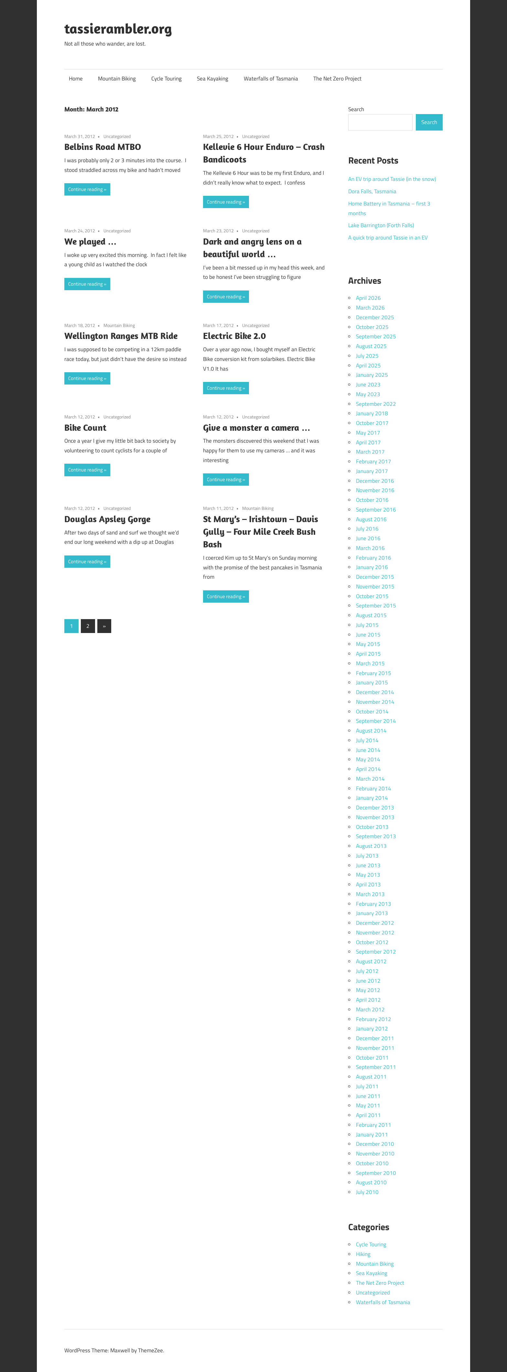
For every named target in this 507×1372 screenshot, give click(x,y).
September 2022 (376, 404)
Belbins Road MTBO (102, 146)
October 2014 (372, 711)
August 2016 (371, 519)
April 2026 (368, 298)
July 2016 (367, 528)
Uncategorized (117, 136)
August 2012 (371, 961)
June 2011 (368, 1096)
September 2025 (376, 336)
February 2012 (373, 1019)
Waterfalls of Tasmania (271, 78)
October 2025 (372, 327)
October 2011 (372, 1057)
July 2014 (367, 740)
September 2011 (376, 1067)
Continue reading (85, 189)
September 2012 (376, 951)
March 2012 (370, 1009)
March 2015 (370, 663)
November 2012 (375, 932)
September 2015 (376, 605)
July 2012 (367, 971)
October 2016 (372, 500)
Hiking (363, 1254)
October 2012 (372, 942)
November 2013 (375, 817)
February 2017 (373, 461)
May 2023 (368, 394)
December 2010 (375, 1144)
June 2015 (368, 634)
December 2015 (375, 577)
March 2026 (370, 307)
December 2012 (375, 923)
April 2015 (368, 653)
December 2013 (375, 807)
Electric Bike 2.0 (234, 335)
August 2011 (371, 1076)
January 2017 (372, 471)
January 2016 (372, 567)
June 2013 (368, 865)
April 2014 (368, 769)
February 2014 (373, 788)
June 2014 (368, 750)
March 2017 (370, 452)
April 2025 (368, 365)
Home (76, 78)
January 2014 (372, 798)
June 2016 (368, 538)
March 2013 (370, 894)
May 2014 (368, 759)
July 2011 (367, 1086)
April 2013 (368, 884)
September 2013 (376, 836)
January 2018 (372, 413)
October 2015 (372, 596)
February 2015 (373, 673)
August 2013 (371, 846)
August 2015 (371, 615)
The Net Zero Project (337, 78)
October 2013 (372, 827)
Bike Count (85, 427)
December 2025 (375, 317)
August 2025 (371, 346)
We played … (90, 241)
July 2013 (367, 855)
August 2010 (371, 1182)
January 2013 (372, 913)
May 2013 (368, 875)
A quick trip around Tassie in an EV (388, 237)
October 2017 (372, 423)
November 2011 (375, 1048)
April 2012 (368, 1000)
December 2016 (375, 481)
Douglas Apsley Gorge (107, 518)
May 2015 (368, 644)
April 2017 (368, 442)
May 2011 (368, 1105)
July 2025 (367, 356)
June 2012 (368, 980)
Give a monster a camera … (256, 427)
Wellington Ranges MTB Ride (121, 335)
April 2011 (368, 1115)
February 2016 (373, 558)
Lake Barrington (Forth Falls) (381, 225)
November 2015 (375, 586)
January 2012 (372, 1028)
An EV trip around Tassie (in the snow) (392, 179)
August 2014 (371, 730)
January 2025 (372, 375)
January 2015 (372, 682)
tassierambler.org (118, 28)
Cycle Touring (166, 78)
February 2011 (373, 1125)
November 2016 (375, 490)
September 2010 (376, 1173)
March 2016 (370, 548)
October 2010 (372, 1163)
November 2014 (375, 702)
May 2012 (368, 990)
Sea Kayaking (212, 78)
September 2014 (376, 721)
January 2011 (372, 1134)
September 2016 (376, 509)
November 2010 (375, 1153)
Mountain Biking (117, 78)
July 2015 (367, 625)
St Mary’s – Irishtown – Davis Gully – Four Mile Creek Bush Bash (260, 531)
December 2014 (375, 692)
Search (356, 109)
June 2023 (368, 384)
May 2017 (368, 432)
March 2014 (370, 779)
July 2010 (367, 1192)
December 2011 (375, 1038)
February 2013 (373, 904)
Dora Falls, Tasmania (372, 191)
